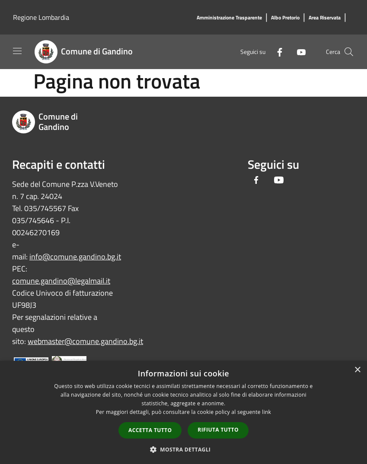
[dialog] (183, 412)
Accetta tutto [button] (150, 430)
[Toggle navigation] (17, 51)
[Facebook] (276, 51)
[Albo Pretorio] (285, 18)
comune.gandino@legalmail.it (61, 281)
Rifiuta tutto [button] (218, 429)
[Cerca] (349, 52)
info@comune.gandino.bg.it (75, 256)
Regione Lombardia (41, 17)
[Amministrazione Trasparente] (229, 18)
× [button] (357, 370)
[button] (183, 449)
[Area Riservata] (325, 18)
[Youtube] (297, 51)
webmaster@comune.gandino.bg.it (85, 341)
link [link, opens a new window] (266, 412)
